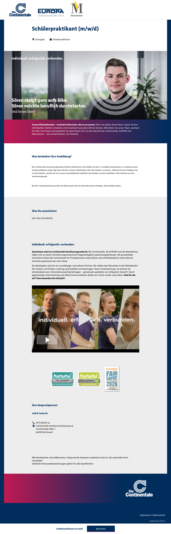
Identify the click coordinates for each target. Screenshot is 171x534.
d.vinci (162, 521)
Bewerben (101, 528)
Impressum (145, 515)
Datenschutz (159, 515)
